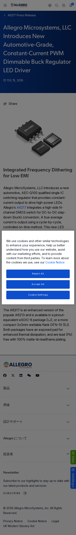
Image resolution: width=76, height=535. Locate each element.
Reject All (38, 273)
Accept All (38, 284)
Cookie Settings (38, 294)
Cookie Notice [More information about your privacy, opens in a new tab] (55, 262)
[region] (38, 267)
